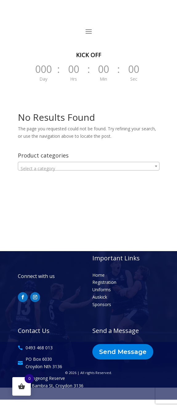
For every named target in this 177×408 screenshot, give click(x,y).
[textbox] (88, 168)
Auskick (99, 297)
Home (98, 275)
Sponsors (101, 304)
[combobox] (88, 166)
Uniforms (101, 289)
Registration (104, 282)
